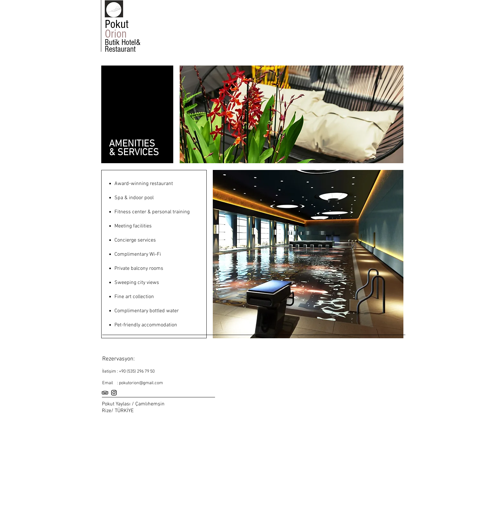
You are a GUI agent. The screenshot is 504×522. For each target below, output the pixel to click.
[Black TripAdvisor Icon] (105, 392)
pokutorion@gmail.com (141, 383)
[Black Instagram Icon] (114, 392)
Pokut (118, 24)
